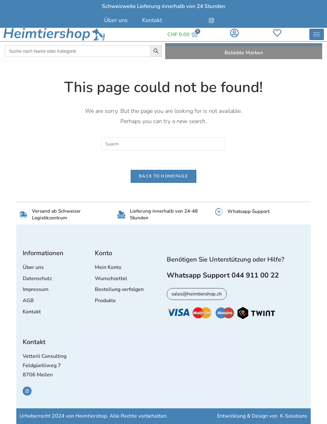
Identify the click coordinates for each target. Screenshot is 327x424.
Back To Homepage (163, 176)
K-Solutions (293, 416)
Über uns (116, 20)
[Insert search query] (163, 143)
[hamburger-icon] (316, 34)
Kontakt (152, 20)
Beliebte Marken (243, 52)
